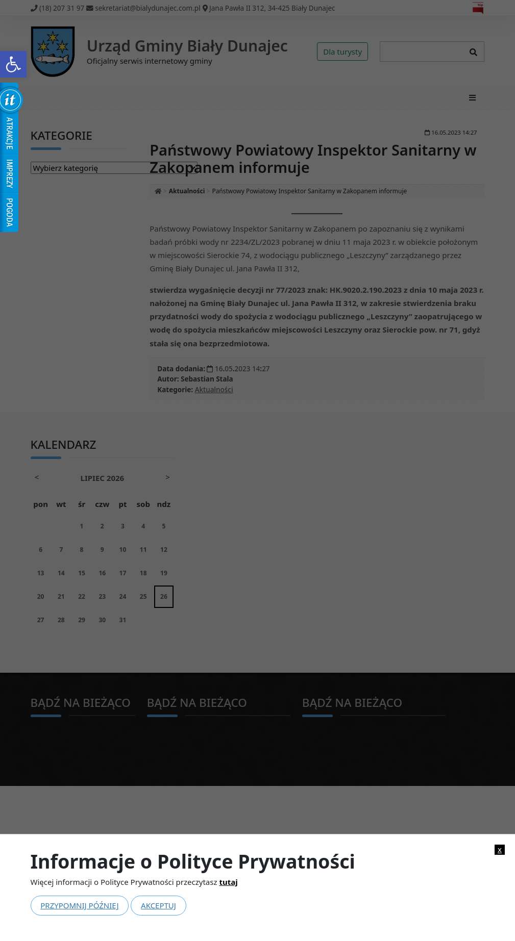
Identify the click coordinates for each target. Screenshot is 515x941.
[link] (13, 64)
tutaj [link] (228, 882)
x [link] (500, 849)
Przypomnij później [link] (79, 905)
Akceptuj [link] (158, 905)
